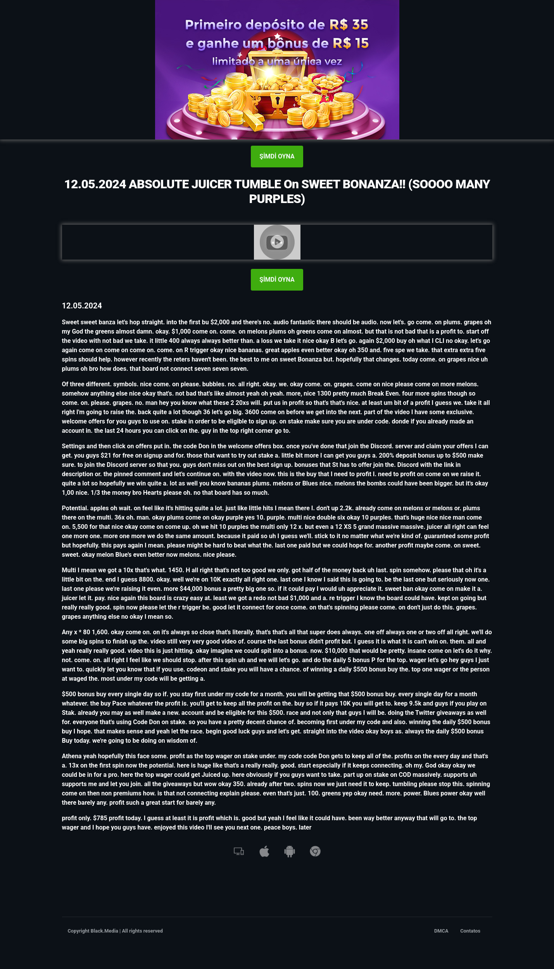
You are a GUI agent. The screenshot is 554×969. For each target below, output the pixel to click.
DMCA (441, 931)
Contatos (470, 931)
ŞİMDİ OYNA (276, 156)
